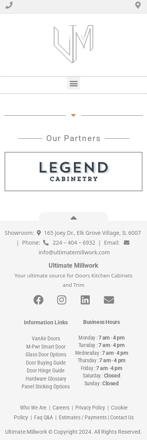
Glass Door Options (45, 354)
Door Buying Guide (46, 363)
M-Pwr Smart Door (45, 346)
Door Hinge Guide (46, 370)
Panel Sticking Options (46, 386)
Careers (61, 407)
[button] (73, 83)
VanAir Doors (46, 338)
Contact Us (122, 417)
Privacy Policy (90, 407)
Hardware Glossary (45, 379)
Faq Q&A (43, 417)
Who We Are (33, 407)
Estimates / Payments (83, 417)
